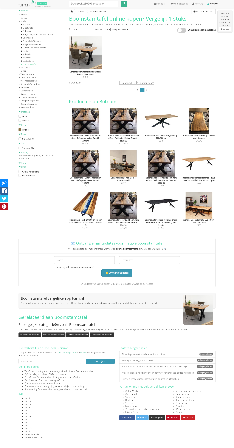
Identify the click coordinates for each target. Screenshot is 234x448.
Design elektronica (28, 104)
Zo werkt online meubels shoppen (142, 409)
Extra (22, 166)
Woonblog (130, 397)
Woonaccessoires (28, 80)
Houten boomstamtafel (78, 334)
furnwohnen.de (32, 434)
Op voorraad (28, 175)
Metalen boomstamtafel (53, 334)
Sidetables (26, 31)
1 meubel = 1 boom (185, 400)
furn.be (28, 401)
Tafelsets (26, 57)
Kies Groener (31, 380)
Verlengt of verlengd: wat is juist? (167, 360)
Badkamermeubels (28, 94)
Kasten (22, 70)
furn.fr (27, 398)
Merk (22, 134)
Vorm (22, 163)
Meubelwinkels (132, 406)
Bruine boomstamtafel (29, 334)
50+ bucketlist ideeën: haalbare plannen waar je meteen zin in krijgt (167, 366)
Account (197, 3)
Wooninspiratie (183, 409)
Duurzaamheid (183, 394)
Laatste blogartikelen (133, 348)
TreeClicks (29, 371)
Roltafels (26, 54)
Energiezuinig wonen (29, 100)
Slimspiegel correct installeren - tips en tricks (167, 354)
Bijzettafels (27, 27)
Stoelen (23, 18)
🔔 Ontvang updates (117, 272)
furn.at (28, 407)
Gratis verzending (30, 171)
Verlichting (24, 67)
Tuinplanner (181, 403)
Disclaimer (130, 400)
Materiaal (24, 111)
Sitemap (129, 403)
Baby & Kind (25, 87)
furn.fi (27, 431)
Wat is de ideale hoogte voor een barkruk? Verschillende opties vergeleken (167, 372)
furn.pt (28, 425)
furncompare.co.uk (34, 437)
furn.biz (28, 428)
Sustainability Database (36, 389)
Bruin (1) (26, 129)
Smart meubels (26, 107)
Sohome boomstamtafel (102, 334)
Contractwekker (32, 386)
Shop (22, 143)
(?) (214, 29)
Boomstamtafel (28, 64)
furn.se (28, 416)
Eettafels (26, 24)
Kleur (22, 125)
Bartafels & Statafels (31, 41)
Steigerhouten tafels (31, 44)
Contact (179, 412)
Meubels (24, 10)
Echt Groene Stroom (35, 377)
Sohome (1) (28, 148)
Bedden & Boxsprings (29, 84)
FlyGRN (28, 374)
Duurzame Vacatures (35, 383)
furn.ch (28, 419)
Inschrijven (100, 361)
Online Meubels (132, 391)
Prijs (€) (23, 152)
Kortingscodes (183, 397)
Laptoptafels (27, 61)
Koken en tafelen (27, 77)
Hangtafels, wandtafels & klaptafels (37, 34)
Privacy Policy (131, 412)
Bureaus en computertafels (34, 47)
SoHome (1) (28, 138)
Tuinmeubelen (26, 74)
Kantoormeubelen (28, 97)
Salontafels (27, 37)
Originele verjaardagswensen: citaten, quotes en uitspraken (167, 378)
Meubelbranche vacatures (188, 391)
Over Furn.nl (131, 394)
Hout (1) (26, 116)
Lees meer (225, 29)
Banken (23, 14)
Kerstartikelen (26, 90)
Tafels (22, 21)
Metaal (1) (27, 120)
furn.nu (28, 410)
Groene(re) (42, 3)
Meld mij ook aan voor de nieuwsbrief (73, 267)
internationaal (53, 383)
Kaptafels (26, 51)
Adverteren (181, 406)
